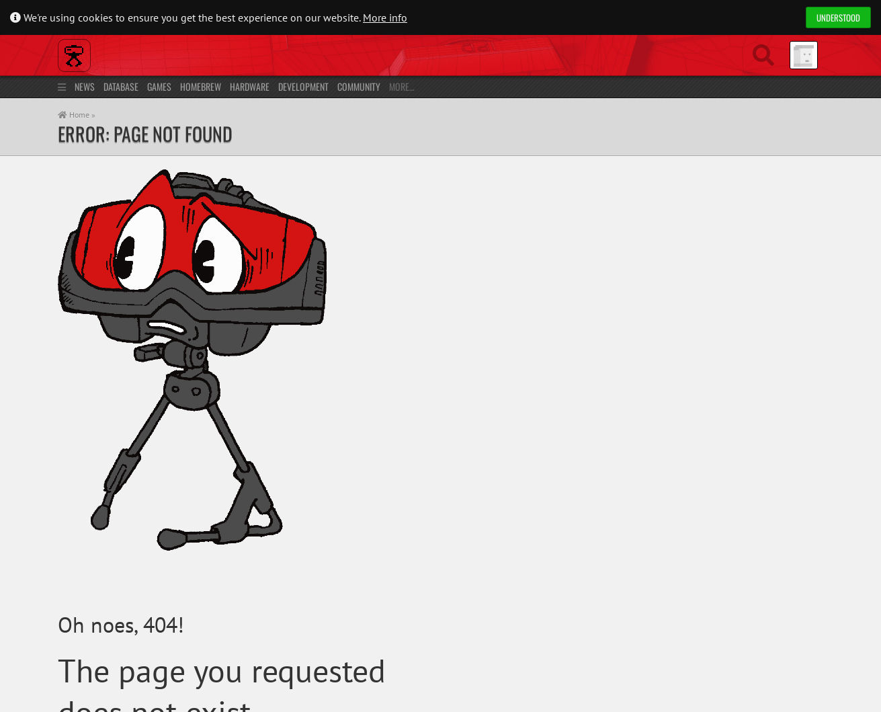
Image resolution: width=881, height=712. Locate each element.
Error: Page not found (145, 133)
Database (120, 86)
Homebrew (200, 86)
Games (159, 86)
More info (385, 17)
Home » (76, 115)
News (85, 86)
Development (303, 86)
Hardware (249, 86)
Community (358, 86)
